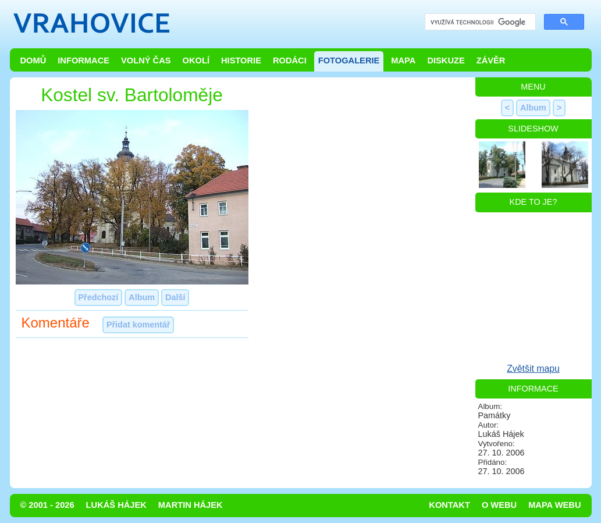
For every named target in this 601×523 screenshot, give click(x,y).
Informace (83, 60)
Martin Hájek (190, 505)
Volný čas (146, 60)
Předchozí (99, 297)
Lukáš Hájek (116, 505)
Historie (241, 60)
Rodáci (290, 60)
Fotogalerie (349, 60)
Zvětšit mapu (533, 368)
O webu (499, 505)
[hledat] (479, 22)
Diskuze (445, 60)
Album (142, 297)
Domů (33, 60)
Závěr (491, 60)
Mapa (403, 60)
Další (175, 297)
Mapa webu (554, 505)
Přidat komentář (138, 324)
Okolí (196, 60)
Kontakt (449, 505)
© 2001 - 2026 (47, 505)
